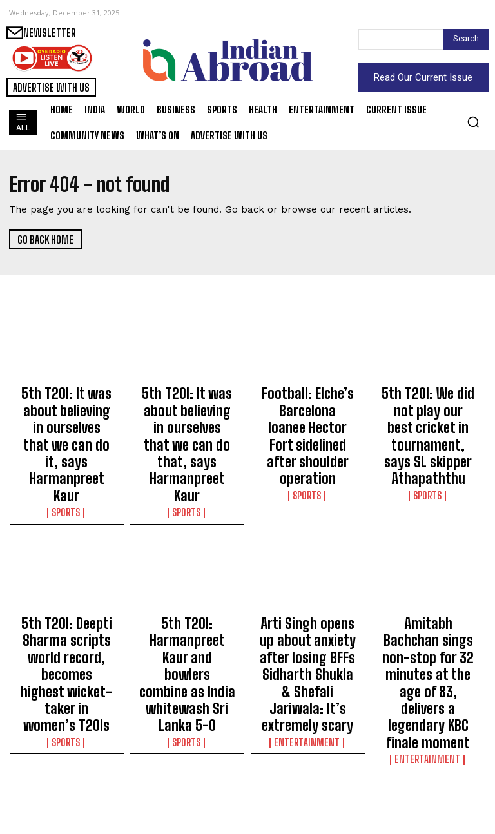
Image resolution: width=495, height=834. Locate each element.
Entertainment (307, 630)
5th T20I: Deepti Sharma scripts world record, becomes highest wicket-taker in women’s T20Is (67, 583)
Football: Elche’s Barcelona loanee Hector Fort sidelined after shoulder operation (308, 414)
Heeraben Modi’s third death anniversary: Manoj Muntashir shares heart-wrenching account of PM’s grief (187, 767)
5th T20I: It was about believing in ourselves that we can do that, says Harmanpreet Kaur (187, 408)
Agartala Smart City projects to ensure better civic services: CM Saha (66, 756)
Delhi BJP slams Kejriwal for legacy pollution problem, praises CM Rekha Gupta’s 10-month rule (428, 762)
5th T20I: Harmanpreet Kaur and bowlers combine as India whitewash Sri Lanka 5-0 (187, 583)
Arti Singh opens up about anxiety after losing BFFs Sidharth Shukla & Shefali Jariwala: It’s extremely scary (308, 588)
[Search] (466, 39)
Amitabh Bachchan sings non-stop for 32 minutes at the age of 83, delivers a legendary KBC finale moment (428, 588)
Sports (66, 439)
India (66, 786)
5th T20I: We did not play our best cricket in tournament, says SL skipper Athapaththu (428, 408)
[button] (473, 122)
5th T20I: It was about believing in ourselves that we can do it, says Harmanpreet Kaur (66, 408)
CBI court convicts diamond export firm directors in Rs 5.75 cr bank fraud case (307, 756)
